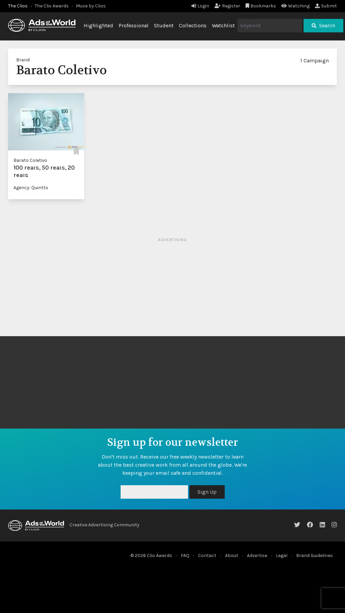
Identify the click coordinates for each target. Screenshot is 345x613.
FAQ (185, 555)
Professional (134, 25)
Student (164, 25)
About (231, 555)
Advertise (257, 555)
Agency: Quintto (30, 188)
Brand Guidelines (314, 555)
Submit (326, 6)
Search (323, 25)
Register (227, 6)
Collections (193, 25)
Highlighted (98, 25)
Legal (281, 555)
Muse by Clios (91, 6)
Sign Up (207, 492)
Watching (295, 6)
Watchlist (223, 25)
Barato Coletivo (30, 160)
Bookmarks (261, 6)
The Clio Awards (52, 6)
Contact (207, 555)
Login (200, 6)
